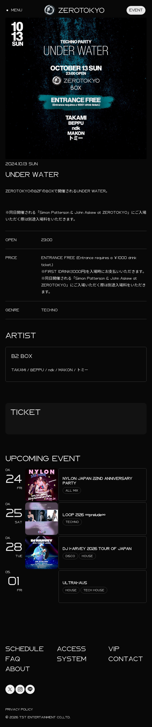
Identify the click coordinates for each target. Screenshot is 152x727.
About (17, 669)
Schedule (24, 648)
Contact (125, 659)
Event (136, 10)
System (71, 659)
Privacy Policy (19, 709)
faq (12, 659)
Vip (113, 648)
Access (71, 648)
